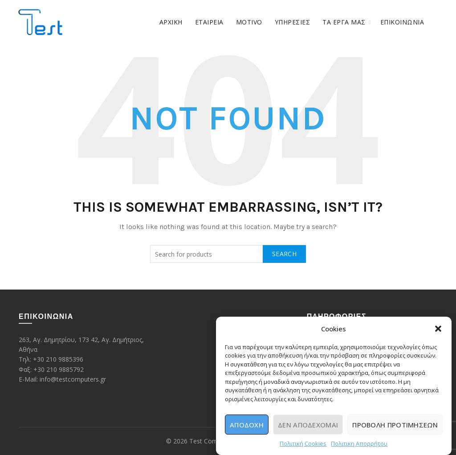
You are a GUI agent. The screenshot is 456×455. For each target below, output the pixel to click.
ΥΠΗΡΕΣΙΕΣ (292, 22)
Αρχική (171, 22)
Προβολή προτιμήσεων (395, 425)
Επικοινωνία (402, 22)
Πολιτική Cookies (303, 444)
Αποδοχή (247, 425)
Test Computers (212, 441)
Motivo (249, 22)
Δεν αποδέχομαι (308, 425)
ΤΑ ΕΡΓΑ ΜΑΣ (344, 22)
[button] (438, 329)
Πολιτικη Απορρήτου (359, 444)
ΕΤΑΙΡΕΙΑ (209, 22)
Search (284, 254)
